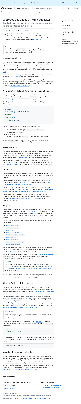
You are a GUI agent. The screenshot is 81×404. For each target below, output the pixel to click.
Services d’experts (41, 398)
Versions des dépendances (46, 254)
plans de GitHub (37, 40)
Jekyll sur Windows (14, 77)
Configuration (13, 99)
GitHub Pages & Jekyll (34, 12)
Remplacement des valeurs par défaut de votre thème (25, 198)
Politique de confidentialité (9, 388)
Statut (30, 398)
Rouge (11, 298)
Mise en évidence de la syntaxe (18, 283)
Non (13, 385)
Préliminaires (10, 147)
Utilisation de (11, 164)
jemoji (33, 211)
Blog (48, 398)
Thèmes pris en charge (25, 182)
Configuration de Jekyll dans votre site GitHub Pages (28, 90)
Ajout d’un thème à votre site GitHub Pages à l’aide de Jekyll (29, 191)
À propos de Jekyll (12, 58)
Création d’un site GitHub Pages (19, 85)
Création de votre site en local (18, 352)
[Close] (76, 2)
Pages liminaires (23, 157)
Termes (16, 398)
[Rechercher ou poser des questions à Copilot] (48, 8)
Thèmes (7, 169)
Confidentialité (23, 398)
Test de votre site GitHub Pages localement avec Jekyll (20, 369)
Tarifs (34, 398)
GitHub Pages (7, 12)
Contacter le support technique (50, 387)
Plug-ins (7, 205)
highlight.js (39, 322)
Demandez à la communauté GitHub (51, 385)
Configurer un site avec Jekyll (20, 12)
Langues (13, 318)
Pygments (31, 298)
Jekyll (4, 71)
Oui (6, 385)
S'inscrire (76, 8)
